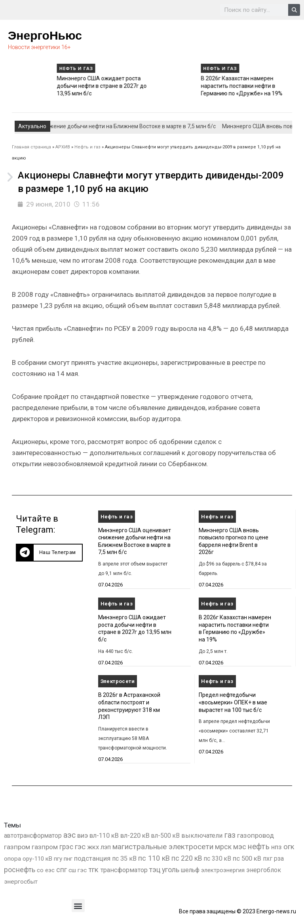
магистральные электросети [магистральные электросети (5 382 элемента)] (162, 846)
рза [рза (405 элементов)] (279, 858)
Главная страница (31, 147)
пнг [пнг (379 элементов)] (68, 858)
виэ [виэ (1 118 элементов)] (82, 835)
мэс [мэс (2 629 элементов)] (239, 846)
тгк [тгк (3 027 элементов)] (93, 869)
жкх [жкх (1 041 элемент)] (93, 847)
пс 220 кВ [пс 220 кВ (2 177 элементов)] (186, 858)
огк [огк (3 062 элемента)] (288, 846)
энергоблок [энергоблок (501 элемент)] (263, 870)
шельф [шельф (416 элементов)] (190, 870)
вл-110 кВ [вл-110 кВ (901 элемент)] (104, 835)
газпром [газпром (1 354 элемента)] (45, 847)
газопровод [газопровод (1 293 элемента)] (255, 835)
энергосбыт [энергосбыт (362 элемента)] (21, 881)
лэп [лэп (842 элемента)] (106, 847)
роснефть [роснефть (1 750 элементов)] (19, 870)
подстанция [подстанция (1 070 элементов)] (92, 858)
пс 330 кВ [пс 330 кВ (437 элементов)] (217, 858)
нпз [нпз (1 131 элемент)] (276, 847)
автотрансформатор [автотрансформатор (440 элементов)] (33, 835)
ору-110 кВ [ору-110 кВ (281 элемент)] (37, 858)
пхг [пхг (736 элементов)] (267, 858)
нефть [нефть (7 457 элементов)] (259, 846)
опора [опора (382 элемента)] (12, 858)
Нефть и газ (26, 68)
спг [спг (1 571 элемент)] (61, 870)
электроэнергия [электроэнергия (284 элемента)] (223, 870)
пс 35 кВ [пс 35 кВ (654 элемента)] (124, 858)
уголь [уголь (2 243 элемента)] (170, 869)
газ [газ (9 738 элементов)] (230, 835)
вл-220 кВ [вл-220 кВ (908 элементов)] (135, 835)
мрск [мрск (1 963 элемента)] (223, 847)
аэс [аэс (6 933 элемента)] (69, 835)
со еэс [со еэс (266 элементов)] (46, 870)
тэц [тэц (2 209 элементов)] (154, 869)
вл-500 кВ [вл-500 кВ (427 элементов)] (165, 835)
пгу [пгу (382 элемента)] (58, 858)
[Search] (294, 10)
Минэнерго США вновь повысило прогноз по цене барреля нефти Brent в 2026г (49, 85)
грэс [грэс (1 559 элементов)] (66, 847)
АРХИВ (62, 147)
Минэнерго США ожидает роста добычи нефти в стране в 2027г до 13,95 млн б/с (195, 85)
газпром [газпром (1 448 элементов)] (17, 847)
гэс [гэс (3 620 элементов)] (80, 846)
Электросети (118, 681)
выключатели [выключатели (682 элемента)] (201, 835)
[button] (49, 553)
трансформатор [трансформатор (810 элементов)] (124, 870)
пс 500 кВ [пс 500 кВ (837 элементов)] (247, 858)
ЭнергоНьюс (45, 35)
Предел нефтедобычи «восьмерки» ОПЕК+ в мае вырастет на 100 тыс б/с (233, 702)
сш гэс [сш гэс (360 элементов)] (77, 870)
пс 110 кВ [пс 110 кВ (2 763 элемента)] (154, 858)
